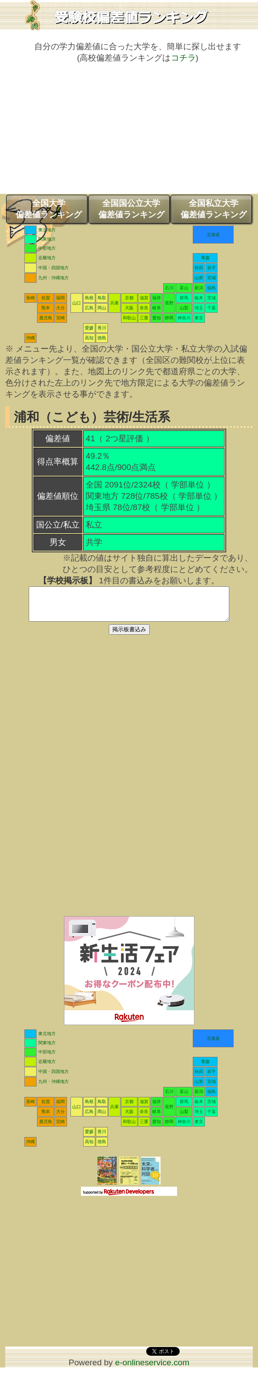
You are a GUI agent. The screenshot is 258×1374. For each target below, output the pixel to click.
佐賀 (45, 297)
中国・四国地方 (53, 267)
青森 (205, 257)
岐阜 (156, 307)
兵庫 (114, 303)
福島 (211, 287)
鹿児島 (45, 317)
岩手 (211, 267)
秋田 (198, 267)
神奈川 (184, 317)
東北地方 (47, 229)
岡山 (101, 307)
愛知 (156, 317)
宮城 (211, 277)
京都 (129, 297)
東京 (198, 317)
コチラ (183, 57)
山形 (198, 277)
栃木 (198, 297)
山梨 (184, 307)
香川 (101, 327)
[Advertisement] (129, 133)
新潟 (198, 287)
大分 (60, 307)
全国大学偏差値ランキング (49, 209)
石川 (169, 287)
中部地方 (47, 248)
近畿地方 (47, 257)
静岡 (169, 317)
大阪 (129, 307)
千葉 (211, 307)
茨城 (211, 297)
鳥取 (101, 297)
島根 (89, 297)
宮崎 (60, 317)
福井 (156, 297)
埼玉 (198, 307)
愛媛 (89, 327)
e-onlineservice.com (152, 1369)
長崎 (30, 297)
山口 (76, 303)
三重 (144, 317)
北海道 (213, 234)
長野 (169, 303)
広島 (89, 307)
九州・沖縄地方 (53, 277)
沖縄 (30, 337)
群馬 (184, 297)
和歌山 (129, 317)
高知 (89, 337)
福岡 (60, 297)
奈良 (144, 307)
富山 (184, 287)
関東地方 (47, 239)
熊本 (45, 307)
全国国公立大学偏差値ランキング (131, 209)
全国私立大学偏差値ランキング (214, 209)
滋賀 (144, 297)
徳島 (101, 337)
